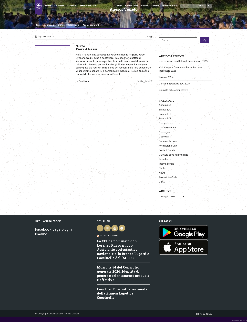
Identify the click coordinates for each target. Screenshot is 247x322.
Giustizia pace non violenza (173, 154)
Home (48, 5)
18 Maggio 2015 (144, 81)
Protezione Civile (168, 177)
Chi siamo (59, 5)
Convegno (164, 132)
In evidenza (165, 159)
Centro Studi (131, 5)
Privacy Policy (169, 5)
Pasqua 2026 (166, 77)
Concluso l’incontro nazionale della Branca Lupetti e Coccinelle (122, 293)
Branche (71, 5)
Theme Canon (71, 313)
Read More (84, 81)
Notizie (144, 5)
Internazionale (166, 163)
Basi (37, 25)
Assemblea (165, 105)
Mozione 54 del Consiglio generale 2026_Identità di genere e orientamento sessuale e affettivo (123, 273)
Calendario (73, 25)
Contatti (155, 5)
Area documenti (91, 25)
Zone (60, 25)
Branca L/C (165, 114)
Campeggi (49, 25)
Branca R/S (165, 118)
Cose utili (164, 136)
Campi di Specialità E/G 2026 (174, 83)
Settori (119, 5)
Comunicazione (167, 127)
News (162, 172)
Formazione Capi (88, 5)
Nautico (163, 168)
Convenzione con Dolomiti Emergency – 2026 (183, 61)
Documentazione (168, 141)
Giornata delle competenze (173, 90)
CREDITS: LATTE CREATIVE (239, 320)
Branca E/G (165, 109)
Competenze (166, 123)
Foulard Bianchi (167, 150)
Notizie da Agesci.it (109, 235)
